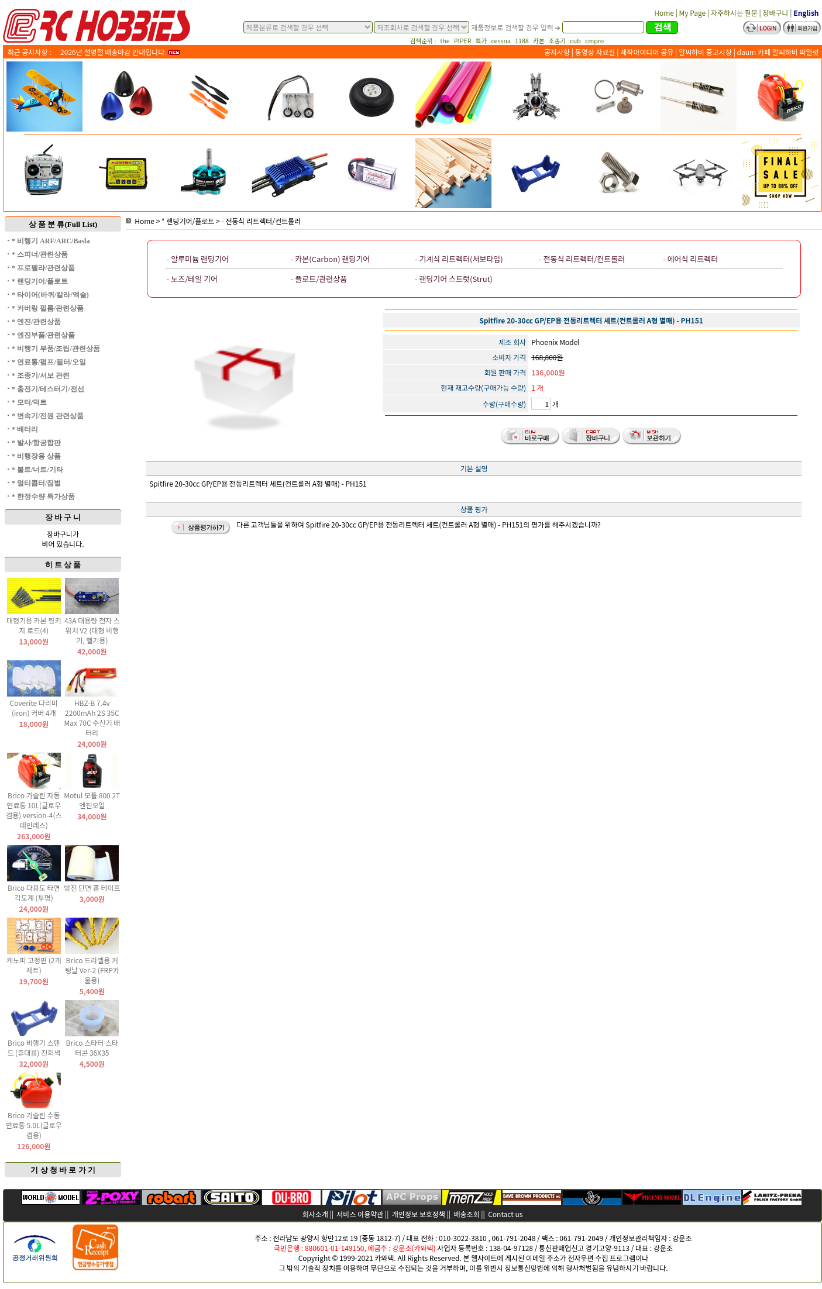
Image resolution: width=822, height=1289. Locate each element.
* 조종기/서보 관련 (41, 375)
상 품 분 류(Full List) (63, 224)
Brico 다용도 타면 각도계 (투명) (34, 892)
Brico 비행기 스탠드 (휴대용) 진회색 (33, 1047)
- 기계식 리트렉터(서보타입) (459, 258)
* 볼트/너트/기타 (37, 470)
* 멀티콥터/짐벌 (36, 483)
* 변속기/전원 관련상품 (48, 416)
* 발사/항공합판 (36, 443)
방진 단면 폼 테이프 (92, 887)
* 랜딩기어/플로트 (40, 281)
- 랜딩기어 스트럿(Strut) (454, 278)
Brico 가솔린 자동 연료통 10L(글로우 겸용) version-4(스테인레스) (34, 810)
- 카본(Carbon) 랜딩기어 (330, 258)
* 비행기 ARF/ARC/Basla (51, 241)
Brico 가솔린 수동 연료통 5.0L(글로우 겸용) (34, 1125)
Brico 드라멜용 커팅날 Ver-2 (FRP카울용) (92, 970)
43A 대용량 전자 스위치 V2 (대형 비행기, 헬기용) (92, 630)
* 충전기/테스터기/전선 (48, 389)
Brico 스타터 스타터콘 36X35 (92, 1047)
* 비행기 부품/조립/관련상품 (56, 348)
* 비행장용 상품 (36, 456)
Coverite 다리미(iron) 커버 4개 (34, 708)
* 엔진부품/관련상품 (43, 335)
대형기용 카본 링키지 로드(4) (33, 625)
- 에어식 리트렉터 (690, 258)
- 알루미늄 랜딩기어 (198, 258)
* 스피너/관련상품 (40, 254)
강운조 (682, 1238)
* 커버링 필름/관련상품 (48, 308)
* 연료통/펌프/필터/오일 (49, 362)
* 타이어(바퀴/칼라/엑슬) (50, 295)
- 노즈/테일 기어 (192, 278)
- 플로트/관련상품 (319, 278)
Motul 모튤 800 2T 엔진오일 (92, 800)
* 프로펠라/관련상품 (43, 268)
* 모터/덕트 (29, 402)
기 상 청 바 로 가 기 (62, 1170)
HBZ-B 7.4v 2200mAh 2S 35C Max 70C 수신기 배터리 (92, 717)
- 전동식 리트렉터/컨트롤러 (261, 221)
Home (140, 221)
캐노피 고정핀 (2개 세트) (33, 965)
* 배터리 (25, 429)
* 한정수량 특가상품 (43, 496)
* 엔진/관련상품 (36, 322)
